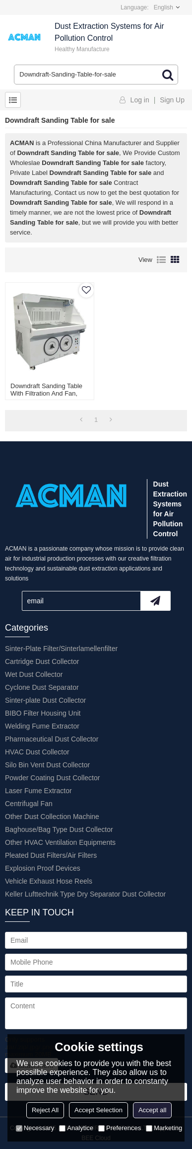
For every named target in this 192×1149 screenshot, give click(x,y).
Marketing (164, 1128)
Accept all (152, 1110)
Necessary (35, 1128)
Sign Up (172, 100)
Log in (139, 100)
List (161, 259)
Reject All (45, 1110)
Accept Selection (98, 1110)
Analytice (76, 1128)
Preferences (119, 1128)
